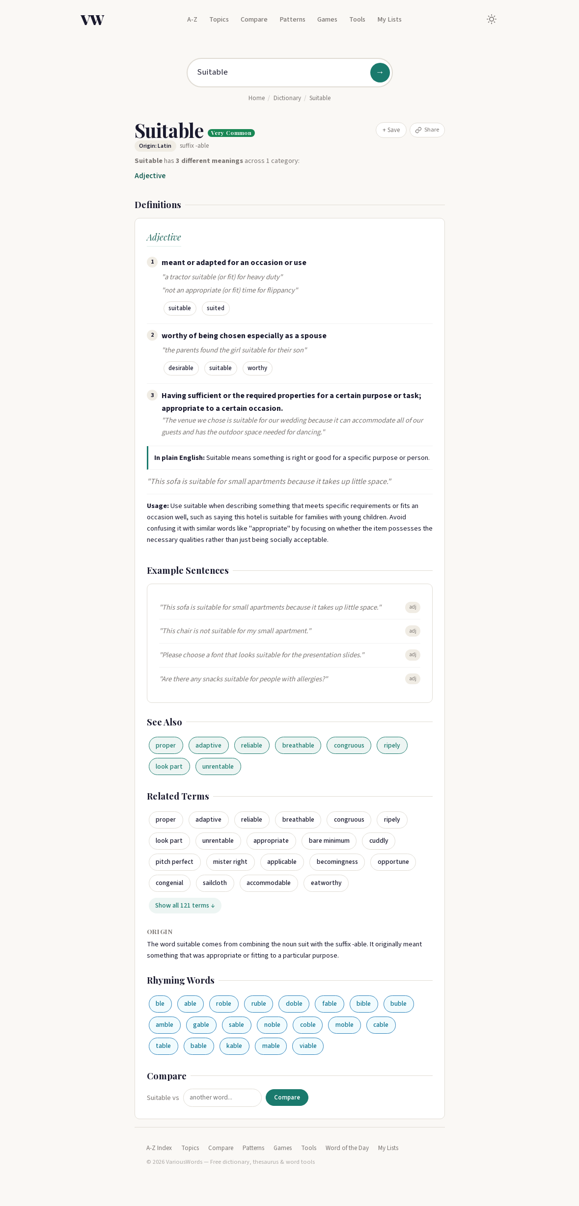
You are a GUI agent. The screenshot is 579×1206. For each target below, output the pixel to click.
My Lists (389, 19)
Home (256, 98)
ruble (258, 1003)
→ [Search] (380, 72)
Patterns (292, 19)
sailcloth (215, 882)
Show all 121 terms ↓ (185, 905)
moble (344, 1024)
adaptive (208, 745)
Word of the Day (347, 1148)
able (190, 1003)
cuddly (378, 840)
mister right (230, 861)
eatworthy (326, 882)
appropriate (271, 840)
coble (308, 1024)
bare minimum (329, 840)
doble (294, 1003)
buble (398, 1003)
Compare (254, 19)
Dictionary (287, 98)
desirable (180, 368)
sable (236, 1024)
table (163, 1045)
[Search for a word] (290, 72)
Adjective (150, 176)
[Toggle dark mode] (491, 19)
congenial (169, 882)
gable (201, 1024)
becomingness (337, 861)
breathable (298, 745)
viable (308, 1045)
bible (364, 1003)
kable (234, 1045)
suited (215, 308)
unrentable (218, 766)
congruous (349, 745)
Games (327, 19)
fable (329, 1003)
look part (169, 766)
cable (380, 1024)
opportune (393, 861)
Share (427, 129)
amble (164, 1024)
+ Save (391, 130)
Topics (219, 19)
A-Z (192, 19)
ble (160, 1003)
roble (223, 1003)
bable (199, 1045)
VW (92, 19)
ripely (392, 745)
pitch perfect (174, 861)
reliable (251, 745)
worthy (257, 368)
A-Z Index (159, 1148)
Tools (357, 19)
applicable (282, 861)
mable (271, 1045)
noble (272, 1024)
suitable (179, 308)
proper (166, 745)
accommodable (269, 882)
